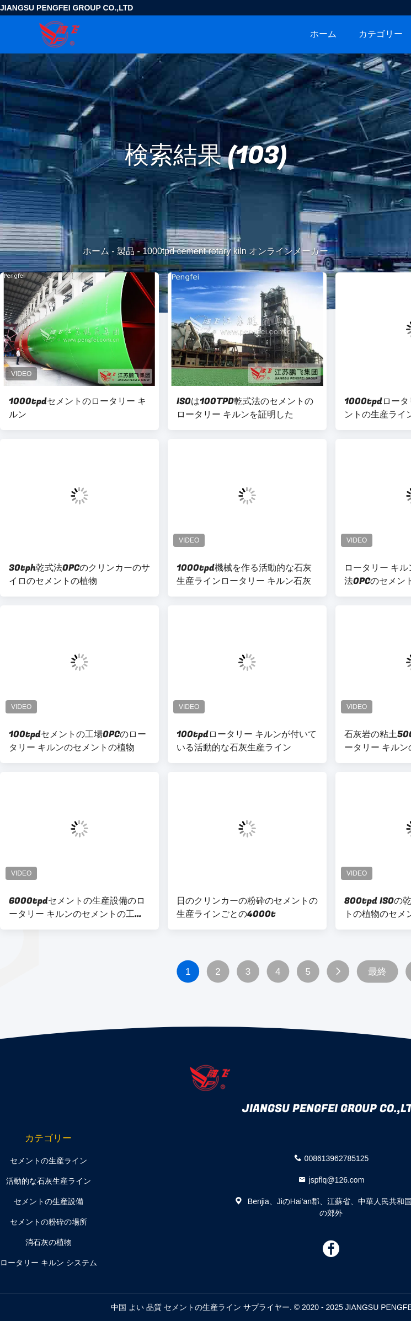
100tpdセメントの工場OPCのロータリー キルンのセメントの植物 (77, 741)
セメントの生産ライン (48, 1160)
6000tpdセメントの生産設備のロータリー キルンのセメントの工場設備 (77, 907)
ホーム (323, 34)
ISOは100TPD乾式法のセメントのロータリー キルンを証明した (245, 408)
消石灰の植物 (48, 1242)
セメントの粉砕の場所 (48, 1221)
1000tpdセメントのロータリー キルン (77, 408)
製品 (126, 251)
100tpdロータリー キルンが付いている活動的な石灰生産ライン (247, 741)
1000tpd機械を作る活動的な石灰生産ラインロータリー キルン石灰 (244, 574)
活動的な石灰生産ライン (48, 1181)
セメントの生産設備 (48, 1201)
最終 (377, 971)
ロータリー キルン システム (48, 1262)
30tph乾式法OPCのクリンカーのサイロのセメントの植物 (79, 574)
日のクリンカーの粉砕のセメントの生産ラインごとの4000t (247, 907)
